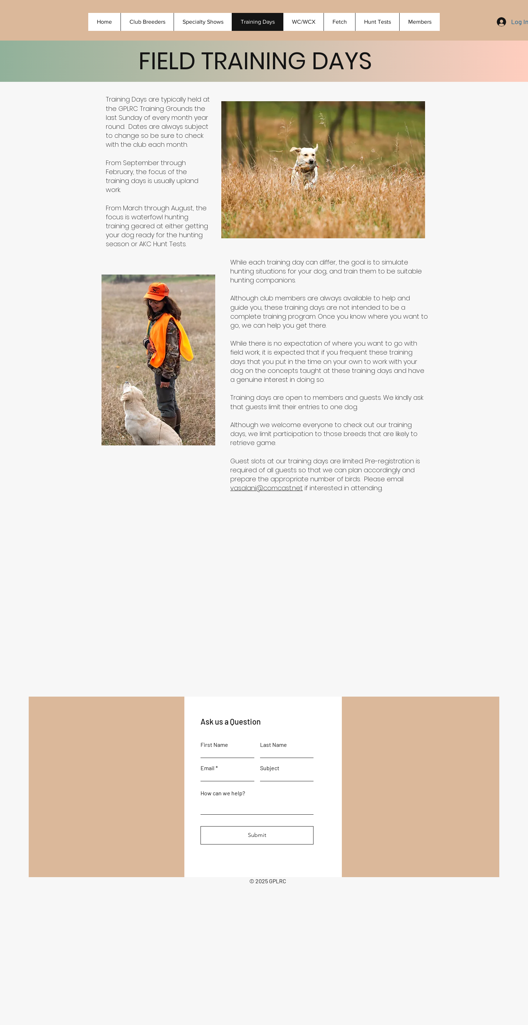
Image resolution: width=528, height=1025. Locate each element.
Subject (269, 768)
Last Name (273, 745)
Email (207, 768)
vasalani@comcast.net (266, 487)
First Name (214, 745)
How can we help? (223, 793)
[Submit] (257, 835)
